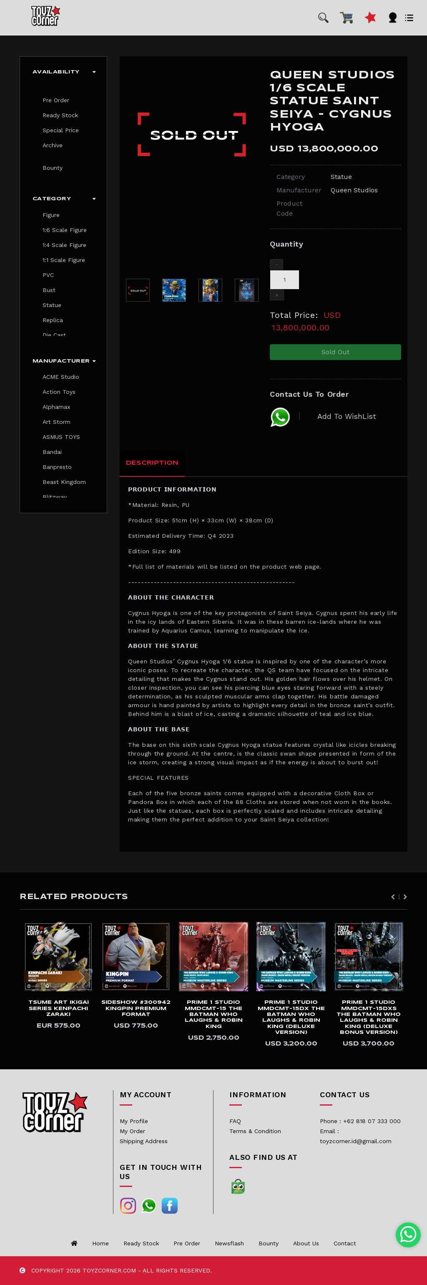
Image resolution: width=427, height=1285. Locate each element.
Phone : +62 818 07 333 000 (360, 1121)
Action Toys (59, 391)
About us (306, 1243)
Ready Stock (60, 115)
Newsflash (229, 1243)
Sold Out (335, 352)
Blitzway (55, 497)
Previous (393, 897)
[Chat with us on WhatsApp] (408, 1235)
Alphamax (56, 406)
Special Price (61, 130)
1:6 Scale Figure (65, 230)
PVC (48, 275)
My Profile (134, 1121)
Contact (345, 1243)
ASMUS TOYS (61, 436)
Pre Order (56, 100)
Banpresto (57, 467)
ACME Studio (61, 376)
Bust (49, 290)
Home (100, 1243)
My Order (132, 1131)
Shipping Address (144, 1141)
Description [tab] (152, 463)
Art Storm (56, 421)
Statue (52, 305)
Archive (53, 145)
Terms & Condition (255, 1131)
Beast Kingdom (64, 482)
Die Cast (54, 335)
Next (405, 897)
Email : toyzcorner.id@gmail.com (356, 1136)
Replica (53, 320)
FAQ (235, 1121)
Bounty (53, 167)
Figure (51, 215)
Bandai (52, 451)
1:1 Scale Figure (64, 260)
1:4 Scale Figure (64, 245)
